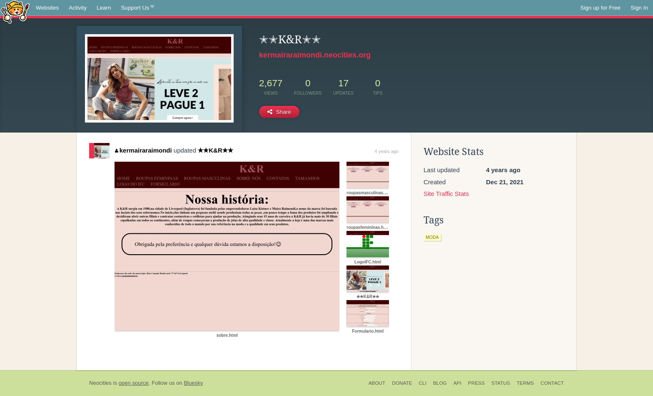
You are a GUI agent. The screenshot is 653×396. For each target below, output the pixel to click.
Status (500, 383)
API (457, 383)
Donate (402, 383)
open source (134, 383)
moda (432, 237)
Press (476, 383)
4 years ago (387, 151)
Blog (440, 383)
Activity (78, 8)
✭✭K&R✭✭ (215, 150)
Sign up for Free (600, 8)
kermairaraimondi (143, 150)
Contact (552, 383)
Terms (525, 383)
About (377, 383)
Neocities (100, 383)
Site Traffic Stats (446, 193)
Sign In (639, 8)
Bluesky (193, 383)
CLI (422, 383)
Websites (47, 8)
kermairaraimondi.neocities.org (315, 55)
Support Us (137, 8)
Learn (104, 8)
